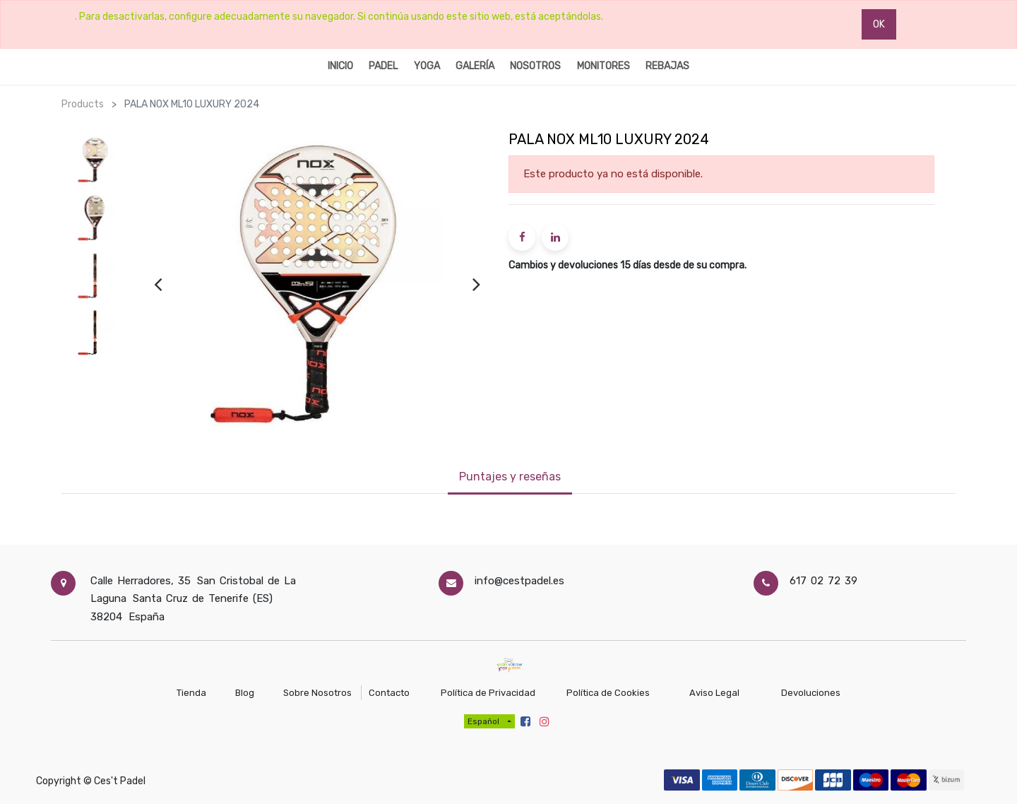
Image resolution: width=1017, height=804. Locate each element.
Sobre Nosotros (317, 692)
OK (879, 24)
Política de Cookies (609, 692)
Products (82, 104)
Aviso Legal (714, 692)
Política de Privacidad (488, 692)
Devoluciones (810, 692)
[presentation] (158, 284)
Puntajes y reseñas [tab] (510, 476)
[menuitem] (340, 65)
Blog (245, 692)
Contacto (390, 692)
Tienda (191, 692)
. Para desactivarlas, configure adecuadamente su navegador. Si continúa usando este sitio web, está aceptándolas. (339, 17)
